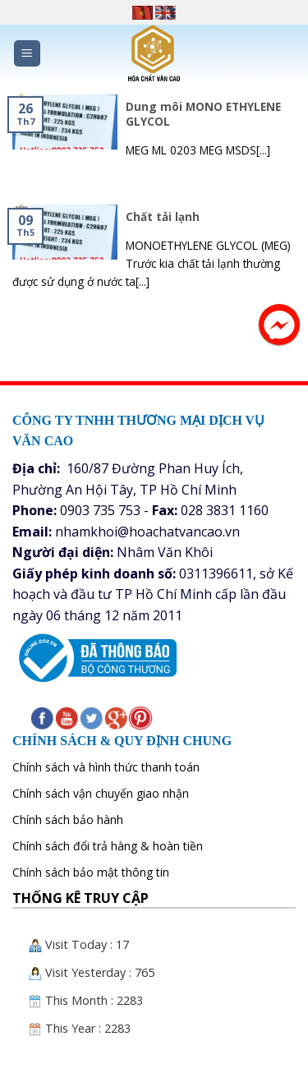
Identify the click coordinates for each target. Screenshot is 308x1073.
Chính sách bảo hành (67, 819)
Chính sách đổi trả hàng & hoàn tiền (107, 846)
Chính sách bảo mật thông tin (90, 872)
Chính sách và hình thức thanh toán (106, 767)
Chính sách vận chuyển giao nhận (100, 793)
